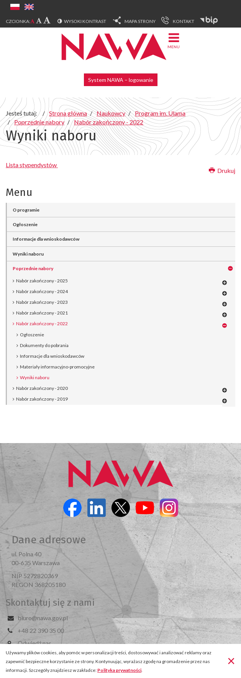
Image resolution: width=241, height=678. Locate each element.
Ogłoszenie (25, 224)
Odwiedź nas (34, 643)
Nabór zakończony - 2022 (42, 323)
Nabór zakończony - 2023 (42, 302)
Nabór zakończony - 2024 (42, 291)
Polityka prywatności (119, 670)
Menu (173, 40)
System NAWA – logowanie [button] (120, 80)
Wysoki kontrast (85, 21)
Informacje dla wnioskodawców (46, 239)
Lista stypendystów (32, 164)
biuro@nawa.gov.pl (43, 617)
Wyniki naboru (28, 254)
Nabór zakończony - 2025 (42, 281)
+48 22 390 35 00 (41, 630)
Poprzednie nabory (33, 268)
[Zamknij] (231, 660)
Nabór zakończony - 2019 (42, 399)
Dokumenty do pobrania (44, 345)
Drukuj (222, 170)
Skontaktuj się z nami (50, 602)
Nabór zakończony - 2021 (42, 313)
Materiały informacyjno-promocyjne (57, 367)
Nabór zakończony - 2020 (42, 388)
